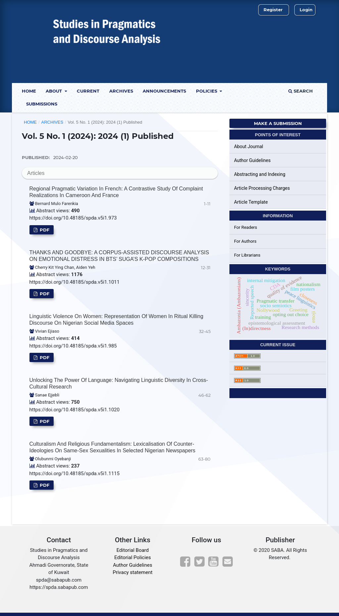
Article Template (251, 202)
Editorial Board (133, 550)
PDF (43, 229)
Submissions (41, 103)
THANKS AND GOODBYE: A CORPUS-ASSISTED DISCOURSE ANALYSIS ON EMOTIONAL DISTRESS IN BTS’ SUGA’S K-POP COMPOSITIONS (119, 256)
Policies (207, 91)
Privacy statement (132, 572)
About (54, 91)
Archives (121, 91)
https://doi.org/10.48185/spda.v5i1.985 (73, 346)
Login (306, 9)
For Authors (245, 241)
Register (273, 9)
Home (29, 91)
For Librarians (247, 255)
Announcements (164, 91)
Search (300, 91)
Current (88, 91)
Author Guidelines (252, 160)
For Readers (245, 227)
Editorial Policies (132, 557)
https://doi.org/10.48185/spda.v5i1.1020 (74, 410)
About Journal (248, 146)
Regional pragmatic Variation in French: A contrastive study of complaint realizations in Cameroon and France (116, 192)
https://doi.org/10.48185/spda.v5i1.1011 (74, 282)
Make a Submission (278, 123)
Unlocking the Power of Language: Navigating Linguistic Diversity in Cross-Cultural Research (118, 383)
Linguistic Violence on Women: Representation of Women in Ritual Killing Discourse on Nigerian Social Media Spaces (116, 319)
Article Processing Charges (262, 188)
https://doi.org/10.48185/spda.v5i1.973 (73, 218)
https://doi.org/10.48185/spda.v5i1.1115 (74, 473)
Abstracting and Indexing (259, 174)
